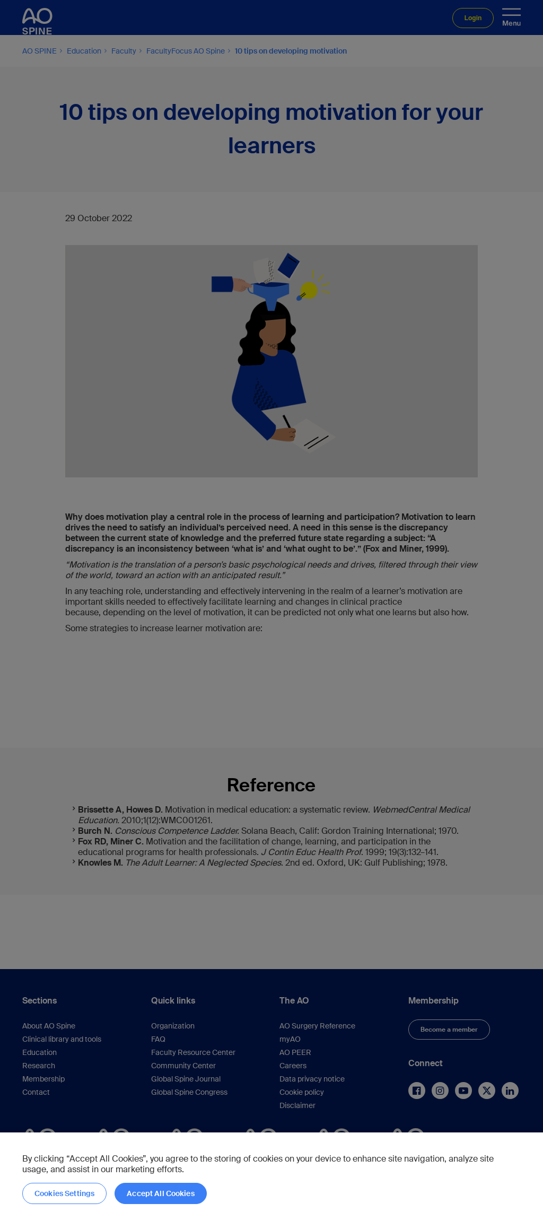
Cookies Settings (64, 1193)
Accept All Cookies (161, 1193)
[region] (271, 1172)
